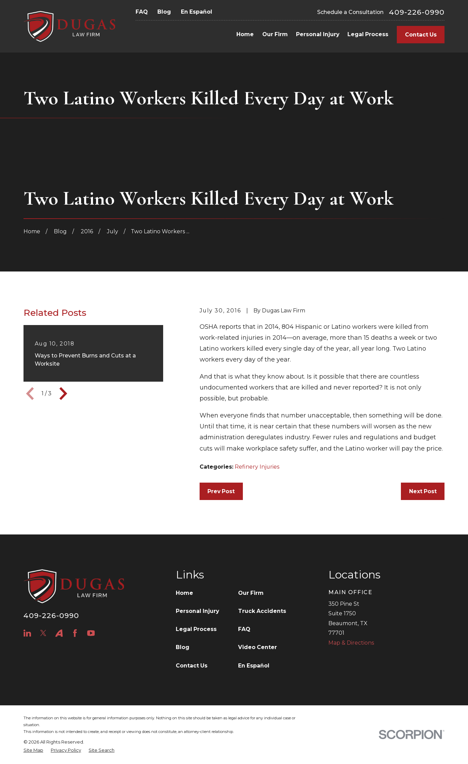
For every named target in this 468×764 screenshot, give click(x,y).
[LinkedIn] (27, 633)
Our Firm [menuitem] (275, 34)
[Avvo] (59, 633)
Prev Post (221, 491)
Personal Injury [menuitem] (317, 34)
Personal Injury (197, 611)
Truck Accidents (262, 611)
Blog (164, 12)
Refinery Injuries (257, 467)
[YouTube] (91, 633)
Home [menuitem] (245, 34)
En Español (196, 12)
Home (184, 593)
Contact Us (421, 34)
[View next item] (63, 393)
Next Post (423, 491)
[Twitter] (43, 633)
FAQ (142, 12)
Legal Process (196, 629)
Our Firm (251, 593)
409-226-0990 (417, 12)
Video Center (257, 647)
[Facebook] (75, 633)
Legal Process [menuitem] (367, 34)
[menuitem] (33, 750)
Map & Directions (351, 643)
